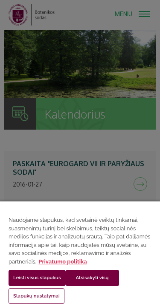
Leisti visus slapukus (37, 277)
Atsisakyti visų (92, 277)
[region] (80, 253)
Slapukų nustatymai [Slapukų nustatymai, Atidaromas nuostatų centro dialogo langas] (36, 296)
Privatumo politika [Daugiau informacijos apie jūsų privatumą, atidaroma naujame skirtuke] (62, 261)
